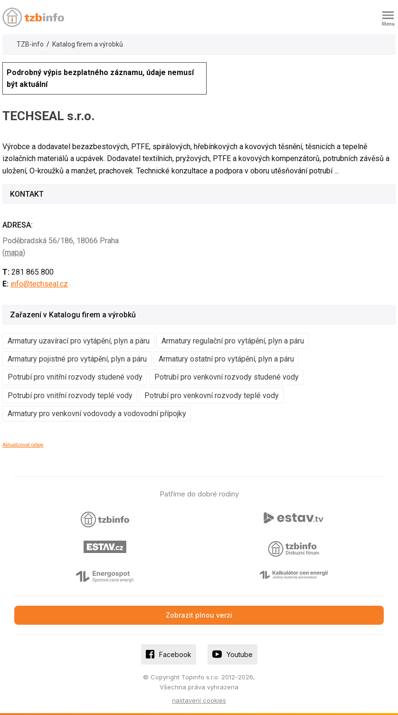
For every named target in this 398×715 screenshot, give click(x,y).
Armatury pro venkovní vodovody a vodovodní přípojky (97, 413)
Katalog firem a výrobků (87, 44)
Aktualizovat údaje (23, 445)
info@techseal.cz (39, 283)
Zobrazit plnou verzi (199, 615)
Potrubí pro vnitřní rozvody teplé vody (70, 395)
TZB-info (30, 44)
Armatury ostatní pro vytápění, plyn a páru (226, 358)
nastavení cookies (199, 700)
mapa (14, 252)
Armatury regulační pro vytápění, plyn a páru (232, 340)
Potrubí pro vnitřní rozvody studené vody (75, 376)
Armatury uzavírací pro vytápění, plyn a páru (79, 340)
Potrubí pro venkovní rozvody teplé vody (211, 395)
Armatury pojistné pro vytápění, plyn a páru (77, 358)
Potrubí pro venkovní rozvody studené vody (226, 376)
